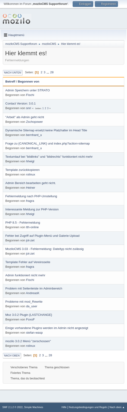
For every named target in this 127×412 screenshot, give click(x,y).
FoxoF (30, 319)
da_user (31, 306)
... (48, 72)
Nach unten (12, 72)
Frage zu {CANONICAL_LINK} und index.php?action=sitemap (47, 143)
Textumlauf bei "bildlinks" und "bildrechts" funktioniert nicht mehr (49, 156)
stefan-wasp (34, 332)
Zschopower (34, 121)
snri (28, 108)
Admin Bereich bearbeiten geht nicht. (30, 183)
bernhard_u (34, 135)
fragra (30, 201)
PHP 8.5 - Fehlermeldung (22, 222)
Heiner (30, 187)
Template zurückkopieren (22, 170)
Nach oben (12, 355)
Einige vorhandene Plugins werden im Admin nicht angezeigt (46, 328)
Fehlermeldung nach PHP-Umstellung (31, 196)
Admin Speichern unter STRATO (27, 90)
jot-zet (30, 240)
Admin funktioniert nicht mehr (25, 275)
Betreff (10, 81)
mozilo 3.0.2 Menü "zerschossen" (28, 341)
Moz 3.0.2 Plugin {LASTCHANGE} (28, 315)
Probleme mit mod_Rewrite (24, 301)
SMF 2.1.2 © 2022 (12, 407)
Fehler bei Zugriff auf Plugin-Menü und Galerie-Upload (42, 235)
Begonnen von (28, 81)
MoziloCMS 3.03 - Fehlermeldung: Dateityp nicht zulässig (44, 249)
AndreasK (33, 293)
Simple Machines (33, 407)
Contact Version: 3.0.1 (20, 103)
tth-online (32, 227)
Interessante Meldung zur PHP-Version (32, 209)
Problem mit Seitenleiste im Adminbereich (33, 288)
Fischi (30, 95)
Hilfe (64, 407)
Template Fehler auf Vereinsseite (27, 262)
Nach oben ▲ (117, 407)
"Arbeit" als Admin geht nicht (24, 117)
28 (52, 72)
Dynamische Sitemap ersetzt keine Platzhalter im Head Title (46, 130)
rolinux (30, 174)
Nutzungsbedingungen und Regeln (88, 407)
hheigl (30, 161)
